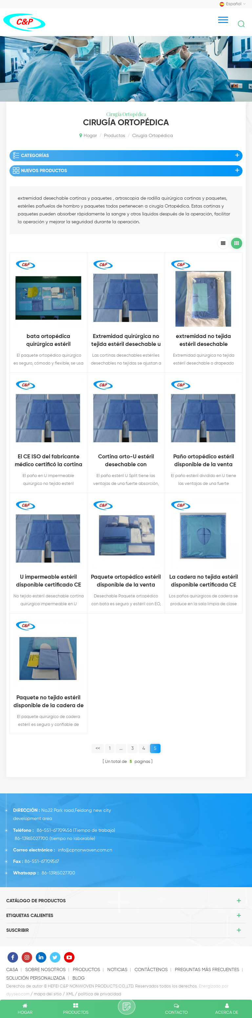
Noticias (117, 970)
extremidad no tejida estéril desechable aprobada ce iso (203, 341)
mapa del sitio (48, 994)
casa (12, 970)
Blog (79, 978)
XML (70, 994)
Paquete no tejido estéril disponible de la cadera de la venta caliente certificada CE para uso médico (48, 702)
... (120, 748)
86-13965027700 (31, 838)
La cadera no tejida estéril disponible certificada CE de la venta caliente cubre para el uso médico (203, 581)
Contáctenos (151, 970)
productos (114, 135)
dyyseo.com (18, 994)
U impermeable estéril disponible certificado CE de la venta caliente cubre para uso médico (48, 581)
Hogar (88, 135)
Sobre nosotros (45, 970)
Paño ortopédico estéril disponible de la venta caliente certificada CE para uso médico (203, 461)
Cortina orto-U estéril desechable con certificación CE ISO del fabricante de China (126, 461)
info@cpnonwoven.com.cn (85, 850)
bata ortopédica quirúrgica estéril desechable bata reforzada (48, 341)
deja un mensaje (127, 1006)
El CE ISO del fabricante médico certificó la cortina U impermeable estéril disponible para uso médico (48, 461)
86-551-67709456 (54, 830)
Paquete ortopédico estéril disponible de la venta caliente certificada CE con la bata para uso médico (126, 581)
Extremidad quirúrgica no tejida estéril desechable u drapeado (126, 341)
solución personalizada (35, 978)
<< (97, 748)
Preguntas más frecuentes (207, 970)
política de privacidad (99, 994)
